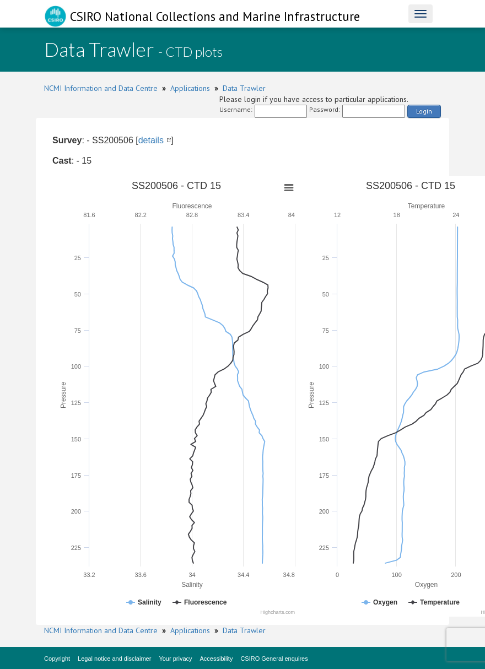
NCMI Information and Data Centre (101, 88)
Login (424, 111)
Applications (190, 88)
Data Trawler (244, 88)
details (151, 140)
